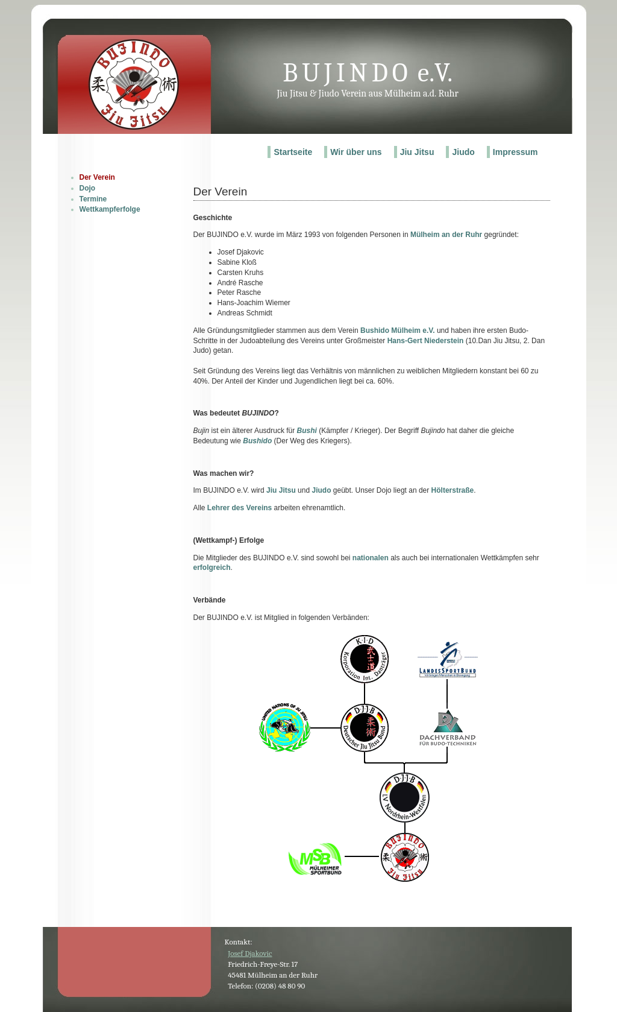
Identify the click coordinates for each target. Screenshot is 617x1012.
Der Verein (97, 177)
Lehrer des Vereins (239, 508)
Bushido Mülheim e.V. (397, 330)
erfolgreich (212, 567)
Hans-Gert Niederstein (425, 341)
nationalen (370, 558)
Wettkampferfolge (110, 209)
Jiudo (463, 152)
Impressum (515, 152)
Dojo (88, 188)
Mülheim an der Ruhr (446, 234)
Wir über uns (355, 152)
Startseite (293, 152)
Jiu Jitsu (417, 152)
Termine (93, 199)
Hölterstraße (452, 490)
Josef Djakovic (250, 953)
